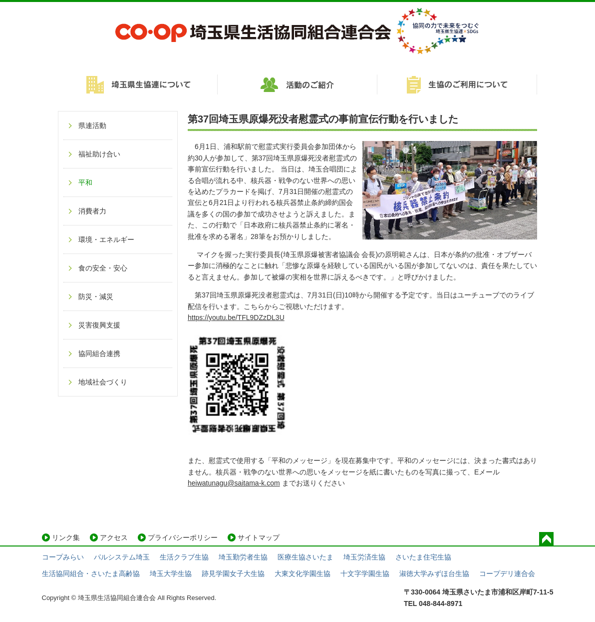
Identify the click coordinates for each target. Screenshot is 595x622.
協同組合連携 (99, 354)
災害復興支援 (99, 325)
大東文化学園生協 (302, 574)
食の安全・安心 (102, 268)
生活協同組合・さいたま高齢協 (91, 574)
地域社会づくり (102, 382)
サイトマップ (259, 538)
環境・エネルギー (106, 240)
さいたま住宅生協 (423, 557)
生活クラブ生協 (184, 557)
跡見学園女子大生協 (233, 574)
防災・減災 (95, 296)
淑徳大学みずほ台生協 (434, 574)
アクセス (114, 538)
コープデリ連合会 (507, 574)
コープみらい (63, 557)
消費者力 (92, 211)
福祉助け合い (99, 154)
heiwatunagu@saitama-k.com (234, 483)
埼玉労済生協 (364, 557)
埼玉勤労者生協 (243, 557)
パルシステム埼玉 (122, 557)
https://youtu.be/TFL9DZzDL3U (236, 318)
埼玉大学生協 (171, 574)
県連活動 (92, 126)
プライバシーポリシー (183, 538)
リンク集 (66, 538)
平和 (85, 182)
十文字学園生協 (364, 574)
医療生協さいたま (305, 557)
